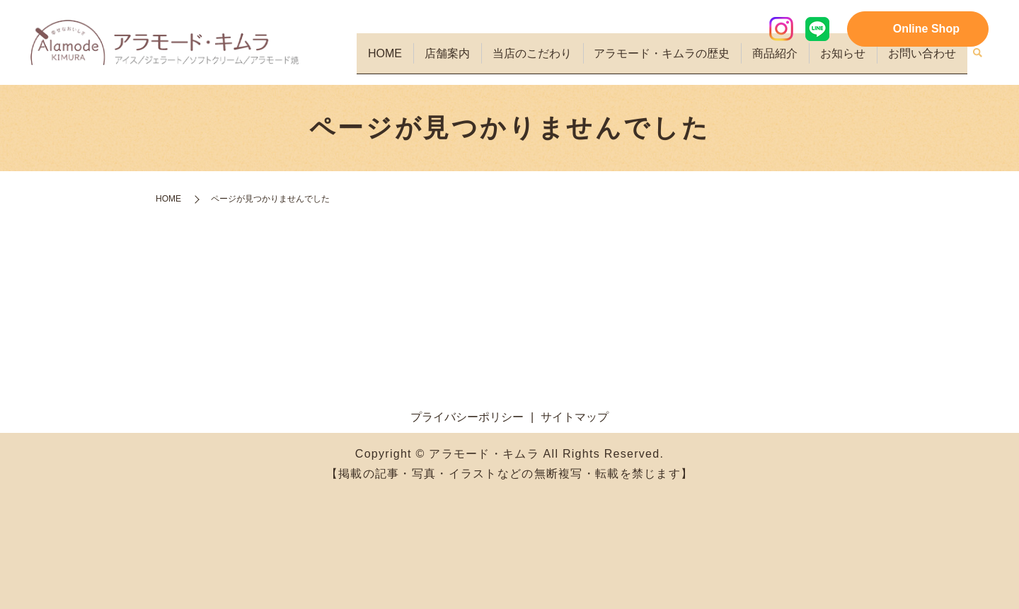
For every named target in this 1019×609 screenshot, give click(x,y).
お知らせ (847, 60)
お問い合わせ (923, 60)
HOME (403, 60)
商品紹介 (782, 60)
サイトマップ (575, 417)
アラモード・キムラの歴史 (671, 60)
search (978, 61)
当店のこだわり (544, 60)
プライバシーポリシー (467, 417)
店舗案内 (462, 60)
